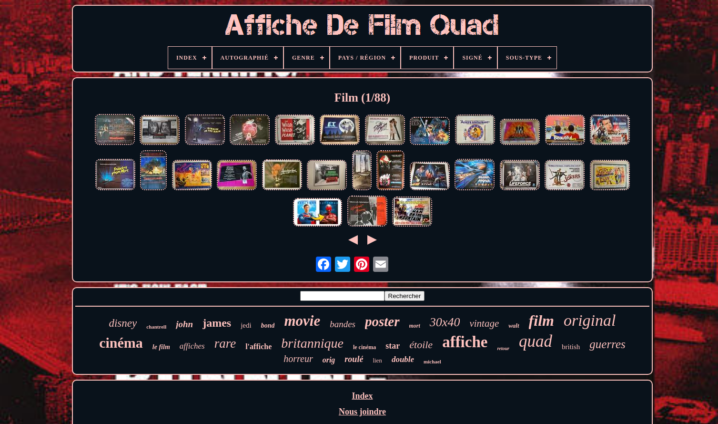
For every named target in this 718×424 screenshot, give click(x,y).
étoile (421, 345)
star (392, 346)
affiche (464, 342)
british (571, 347)
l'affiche (258, 346)
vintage (484, 323)
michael (432, 361)
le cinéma (364, 347)
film (541, 320)
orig (329, 360)
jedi (246, 325)
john (184, 324)
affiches (192, 346)
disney (123, 323)
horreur (298, 358)
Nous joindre (362, 411)
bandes (342, 324)
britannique (312, 343)
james (216, 323)
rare (225, 343)
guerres (607, 344)
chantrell (156, 327)
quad (535, 341)
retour (503, 348)
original (590, 320)
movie (302, 320)
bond (268, 325)
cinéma (121, 343)
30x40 (445, 322)
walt (513, 325)
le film (161, 347)
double (403, 359)
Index (362, 396)
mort (414, 325)
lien (377, 360)
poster (382, 321)
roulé (353, 359)
